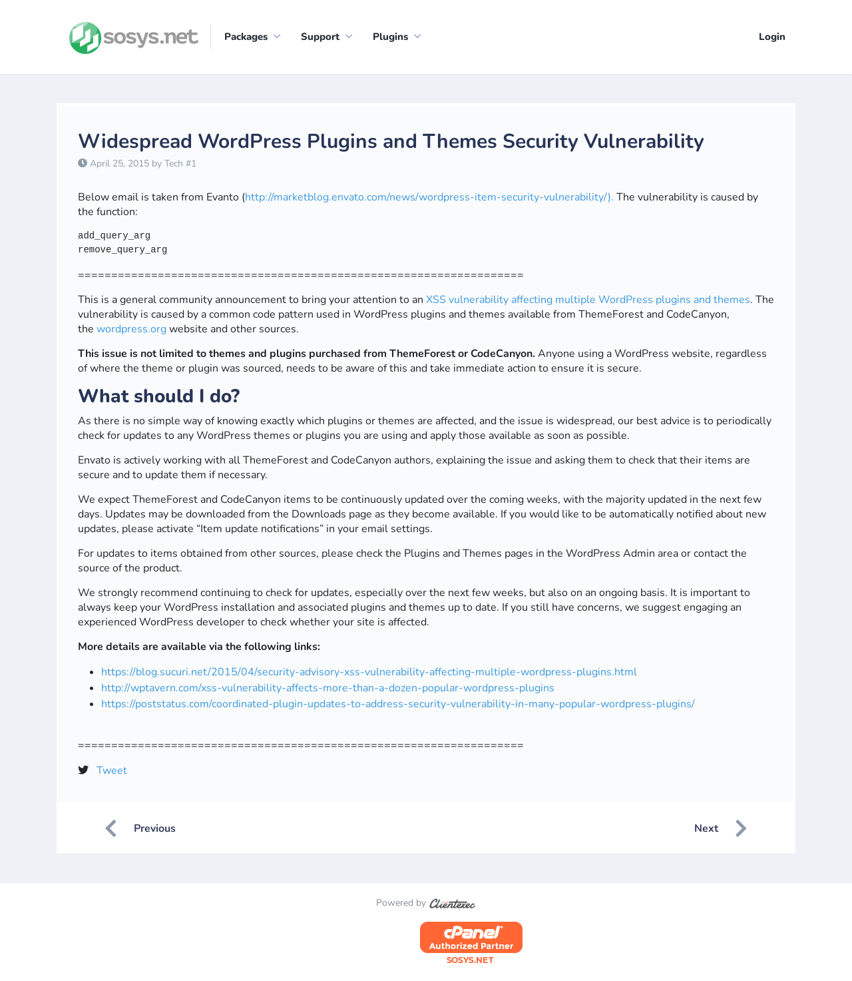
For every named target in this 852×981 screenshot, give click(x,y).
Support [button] (320, 36)
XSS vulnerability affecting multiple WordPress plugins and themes (588, 300)
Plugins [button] (390, 36)
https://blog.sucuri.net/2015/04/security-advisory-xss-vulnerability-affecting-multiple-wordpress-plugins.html (369, 672)
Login (772, 36)
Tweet (112, 770)
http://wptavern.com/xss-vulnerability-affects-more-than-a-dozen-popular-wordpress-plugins (327, 688)
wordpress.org (131, 329)
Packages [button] (246, 36)
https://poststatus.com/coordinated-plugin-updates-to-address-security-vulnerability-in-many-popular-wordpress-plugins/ (398, 704)
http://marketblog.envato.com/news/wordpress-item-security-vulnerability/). (429, 197)
